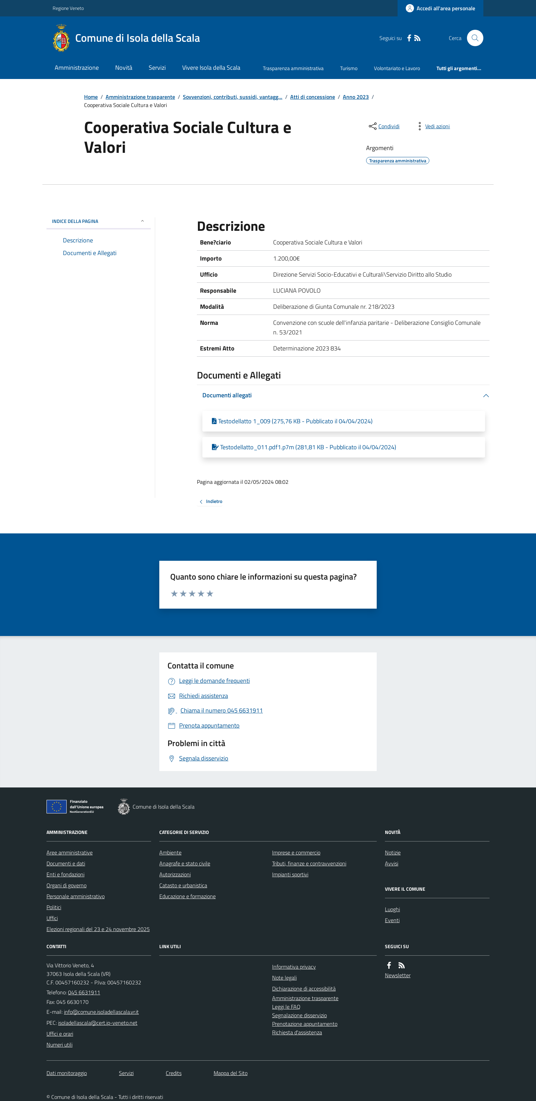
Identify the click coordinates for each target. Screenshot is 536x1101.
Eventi (392, 920)
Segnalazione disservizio (299, 1015)
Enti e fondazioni (65, 874)
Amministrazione (77, 67)
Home (91, 97)
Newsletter (398, 975)
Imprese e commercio (296, 852)
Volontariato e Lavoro (397, 68)
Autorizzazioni (175, 874)
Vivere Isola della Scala (211, 67)
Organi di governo (66, 885)
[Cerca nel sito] (472, 38)
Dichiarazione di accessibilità (304, 988)
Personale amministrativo (75, 896)
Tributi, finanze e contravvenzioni (309, 863)
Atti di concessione (312, 97)
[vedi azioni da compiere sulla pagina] (432, 126)
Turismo (349, 68)
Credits (174, 1073)
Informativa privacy (294, 967)
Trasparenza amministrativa (293, 68)
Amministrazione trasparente (140, 97)
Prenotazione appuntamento (304, 1024)
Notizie (393, 852)
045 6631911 (84, 992)
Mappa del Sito (230, 1073)
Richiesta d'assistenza (297, 1032)
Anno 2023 (356, 97)
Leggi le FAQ (286, 1007)
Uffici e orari (59, 1034)
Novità (123, 67)
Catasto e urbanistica (183, 885)
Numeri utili (59, 1044)
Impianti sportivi (290, 874)
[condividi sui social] (383, 126)
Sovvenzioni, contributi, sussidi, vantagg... (232, 97)
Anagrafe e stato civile (184, 863)
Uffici (52, 918)
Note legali (284, 977)
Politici (53, 907)
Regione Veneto (68, 8)
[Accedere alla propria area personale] (440, 8)
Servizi (157, 67)
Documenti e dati (65, 863)
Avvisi (391, 863)
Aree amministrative (69, 852)
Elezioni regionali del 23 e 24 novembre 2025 (98, 929)
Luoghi (392, 909)
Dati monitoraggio (66, 1073)
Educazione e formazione (187, 896)
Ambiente (170, 852)
